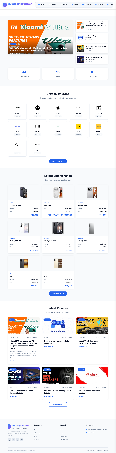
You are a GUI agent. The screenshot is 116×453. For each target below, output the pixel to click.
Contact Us (99, 450)
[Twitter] (13, 439)
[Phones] (53, 5)
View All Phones (58, 293)
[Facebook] (9, 439)
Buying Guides (64, 439)
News (35, 436)
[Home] (41, 5)
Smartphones (63, 430)
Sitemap (106, 450)
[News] (64, 5)
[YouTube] (21, 439)
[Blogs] (74, 5)
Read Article (15, 53)
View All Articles (58, 404)
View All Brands (58, 161)
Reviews (36, 439)
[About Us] (86, 5)
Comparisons (63, 436)
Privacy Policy (90, 450)
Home (35, 430)
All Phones (37, 433)
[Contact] (99, 5)
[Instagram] (17, 439)
